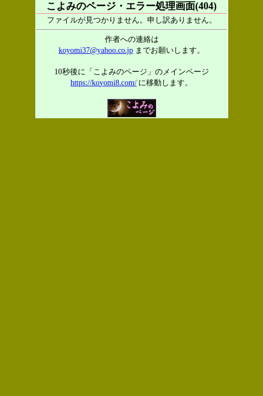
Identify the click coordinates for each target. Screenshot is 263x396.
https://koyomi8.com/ (104, 83)
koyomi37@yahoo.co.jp (95, 50)
